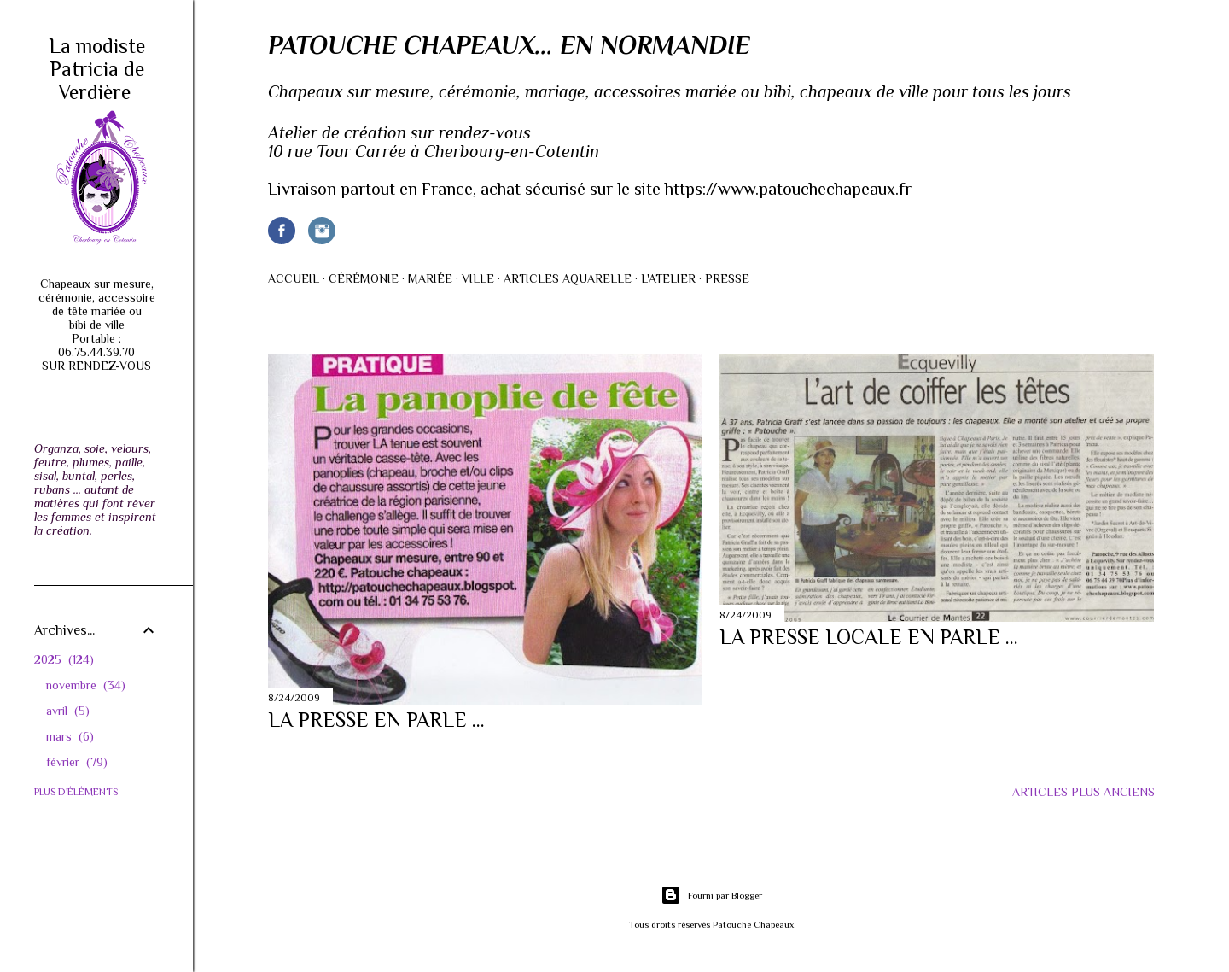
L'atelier (668, 278)
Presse (727, 278)
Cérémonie (364, 278)
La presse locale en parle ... (868, 636)
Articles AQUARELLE (568, 278)
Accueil (293, 278)
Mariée (430, 278)
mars (70, 736)
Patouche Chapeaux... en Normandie (509, 45)
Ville (478, 278)
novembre (85, 685)
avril (68, 710)
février (77, 762)
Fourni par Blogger (711, 895)
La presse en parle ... (376, 719)
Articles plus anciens (1083, 792)
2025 (64, 659)
